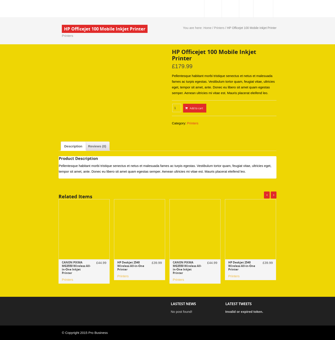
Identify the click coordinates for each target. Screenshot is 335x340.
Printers (67, 36)
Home (207, 28)
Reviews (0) (97, 146)
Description (73, 146)
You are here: (193, 28)
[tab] (73, 146)
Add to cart (196, 108)
